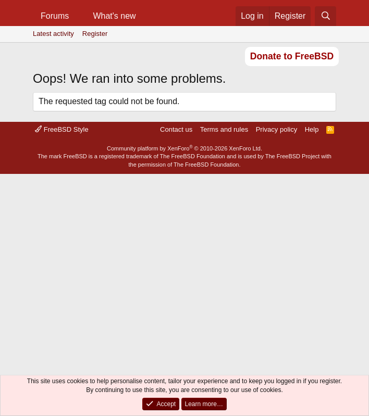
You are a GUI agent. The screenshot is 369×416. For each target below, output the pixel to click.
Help (312, 129)
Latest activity (53, 33)
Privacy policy (276, 129)
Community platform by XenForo (184, 148)
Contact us (176, 129)
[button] (77, 16)
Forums (55, 15)
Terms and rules (224, 129)
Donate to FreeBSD (292, 56)
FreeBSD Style (62, 129)
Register (94, 33)
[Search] (325, 16)
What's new (114, 15)
